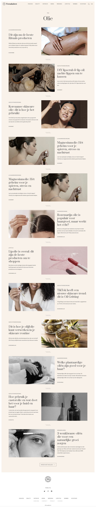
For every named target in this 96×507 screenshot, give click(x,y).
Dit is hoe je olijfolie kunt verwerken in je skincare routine (22, 330)
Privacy (52, 501)
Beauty (37, 3)
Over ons (36, 501)
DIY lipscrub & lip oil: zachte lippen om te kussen (71, 73)
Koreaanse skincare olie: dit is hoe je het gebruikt (21, 110)
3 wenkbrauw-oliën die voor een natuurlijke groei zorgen (69, 438)
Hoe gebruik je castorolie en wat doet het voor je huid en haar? (23, 402)
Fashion (30, 3)
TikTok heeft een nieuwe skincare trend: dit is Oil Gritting (71, 293)
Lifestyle (67, 3)
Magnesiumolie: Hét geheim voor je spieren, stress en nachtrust (70, 147)
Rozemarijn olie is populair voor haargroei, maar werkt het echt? (71, 220)
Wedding (59, 3)
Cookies (60, 501)
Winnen (75, 3)
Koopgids (83, 3)
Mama (52, 3)
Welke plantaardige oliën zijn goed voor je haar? (71, 366)
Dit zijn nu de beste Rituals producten (21, 36)
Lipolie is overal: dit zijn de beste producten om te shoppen (21, 256)
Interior (45, 3)
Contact (44, 501)
